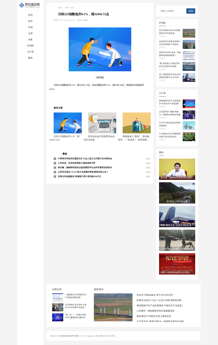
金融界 (85, 20)
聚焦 (30, 58)
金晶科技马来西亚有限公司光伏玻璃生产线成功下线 (169, 43)
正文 (72, 8)
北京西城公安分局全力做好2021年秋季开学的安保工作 (75, 306)
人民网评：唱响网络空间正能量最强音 (155, 311)
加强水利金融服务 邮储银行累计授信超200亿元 (79, 176)
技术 (30, 21)
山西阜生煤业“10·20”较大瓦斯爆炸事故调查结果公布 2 (83, 172)
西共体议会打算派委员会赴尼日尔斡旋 (99, 138)
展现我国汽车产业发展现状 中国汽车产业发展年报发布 (170, 102)
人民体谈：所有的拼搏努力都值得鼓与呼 (76, 163)
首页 (60, 8)
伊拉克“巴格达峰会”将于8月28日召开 (155, 295)
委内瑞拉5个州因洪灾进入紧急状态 (154, 316)
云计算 (30, 52)
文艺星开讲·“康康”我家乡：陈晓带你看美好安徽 (169, 113)
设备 (30, 39)
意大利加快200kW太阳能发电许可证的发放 (169, 31)
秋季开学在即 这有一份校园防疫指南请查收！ (170, 53)
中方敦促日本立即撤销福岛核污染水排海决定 (169, 135)
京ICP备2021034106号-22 (106, 336)
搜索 (191, 11)
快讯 (30, 15)
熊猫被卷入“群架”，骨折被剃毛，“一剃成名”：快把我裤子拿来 (133, 138)
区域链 (30, 45)
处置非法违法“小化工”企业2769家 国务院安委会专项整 (161, 300)
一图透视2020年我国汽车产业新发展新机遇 (75, 296)
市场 (30, 27)
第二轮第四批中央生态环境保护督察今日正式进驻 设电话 (169, 76)
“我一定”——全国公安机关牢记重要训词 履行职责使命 (76, 316)
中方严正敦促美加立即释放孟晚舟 (169, 124)
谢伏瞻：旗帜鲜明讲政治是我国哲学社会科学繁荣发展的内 (85, 167)
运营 (30, 33)
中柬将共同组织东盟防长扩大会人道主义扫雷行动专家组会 (85, 158)
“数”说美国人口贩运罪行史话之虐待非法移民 (169, 64)
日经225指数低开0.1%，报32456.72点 (64, 138)
